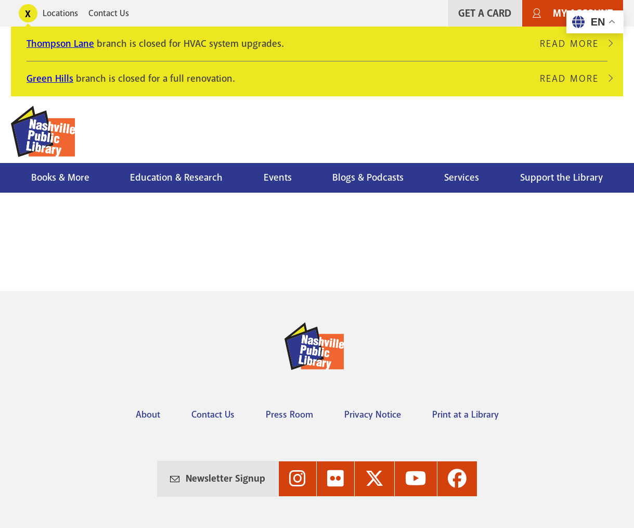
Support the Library (561, 177)
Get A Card (484, 13)
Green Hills (50, 78)
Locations (60, 13)
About (148, 414)
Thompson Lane (60, 43)
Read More (573, 43)
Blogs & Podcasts (368, 177)
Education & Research (176, 177)
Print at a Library (465, 414)
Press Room (289, 414)
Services (461, 177)
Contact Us (108, 13)
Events (278, 177)
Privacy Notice (372, 414)
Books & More (60, 177)
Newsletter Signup (225, 478)
